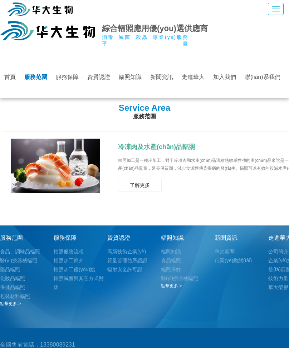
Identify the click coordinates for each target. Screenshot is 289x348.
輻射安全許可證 (124, 269)
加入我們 (224, 77)
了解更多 (140, 185)
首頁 (10, 77)
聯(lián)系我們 (262, 77)
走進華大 (193, 77)
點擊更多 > (10, 303)
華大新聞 (225, 251)
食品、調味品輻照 (20, 251)
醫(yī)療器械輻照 (18, 260)
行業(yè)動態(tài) (233, 260)
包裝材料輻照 (15, 296)
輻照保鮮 (171, 269)
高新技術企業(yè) (126, 251)
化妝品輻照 (12, 278)
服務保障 (67, 77)
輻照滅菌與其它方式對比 (79, 282)
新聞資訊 (161, 77)
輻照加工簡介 (69, 260)
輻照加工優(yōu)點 (74, 269)
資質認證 (98, 77)
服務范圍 (35, 77)
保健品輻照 (12, 287)
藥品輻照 (10, 269)
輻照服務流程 (69, 251)
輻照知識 (130, 77)
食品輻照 (171, 260)
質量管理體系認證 (127, 260)
